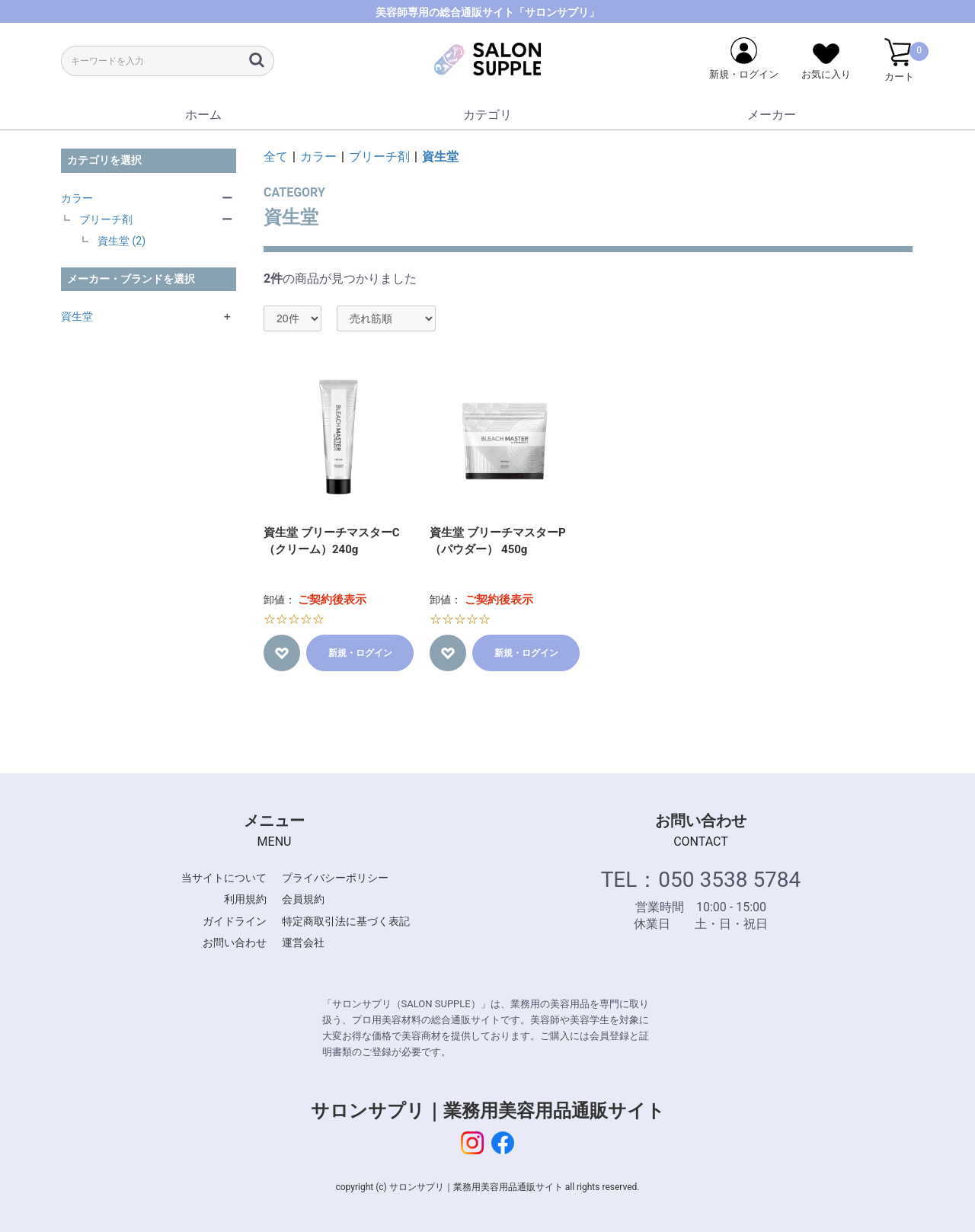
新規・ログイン (360, 653)
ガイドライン (235, 921)
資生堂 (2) (121, 241)
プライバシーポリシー (335, 878)
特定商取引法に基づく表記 (346, 921)
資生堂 (77, 316)
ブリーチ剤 (106, 219)
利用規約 (245, 899)
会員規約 (303, 899)
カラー (77, 198)
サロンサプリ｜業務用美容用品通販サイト (488, 1111)
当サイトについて (224, 878)
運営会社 (303, 942)
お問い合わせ (235, 942)
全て (276, 156)
